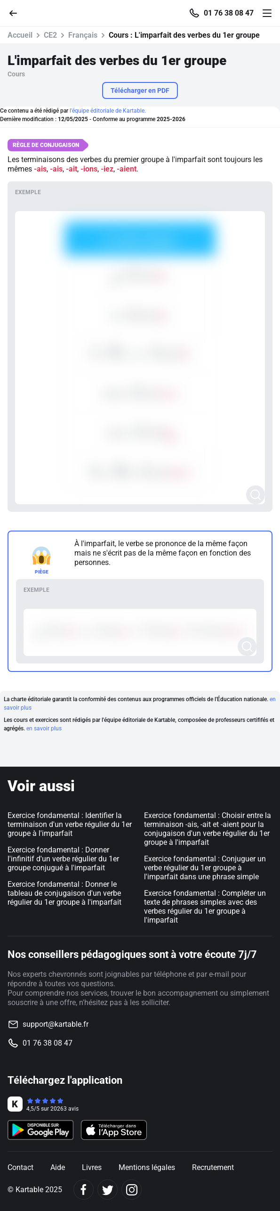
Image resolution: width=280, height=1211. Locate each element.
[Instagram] (131, 1189)
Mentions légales (147, 1167)
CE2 (50, 35)
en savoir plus (44, 728)
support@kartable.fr (55, 1024)
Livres (92, 1167)
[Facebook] (83, 1189)
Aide (57, 1167)
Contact (20, 1167)
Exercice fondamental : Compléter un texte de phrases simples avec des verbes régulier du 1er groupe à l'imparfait (205, 907)
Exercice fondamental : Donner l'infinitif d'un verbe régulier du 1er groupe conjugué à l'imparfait (63, 858)
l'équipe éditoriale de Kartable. (108, 110)
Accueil (20, 35)
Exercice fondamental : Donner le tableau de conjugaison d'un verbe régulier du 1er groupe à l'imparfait (64, 893)
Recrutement (213, 1167)
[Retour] (17, 12)
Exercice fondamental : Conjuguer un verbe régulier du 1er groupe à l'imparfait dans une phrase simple (205, 867)
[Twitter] (107, 1189)
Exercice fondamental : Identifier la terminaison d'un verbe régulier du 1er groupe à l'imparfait (70, 824)
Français (82, 35)
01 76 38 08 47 (229, 13)
